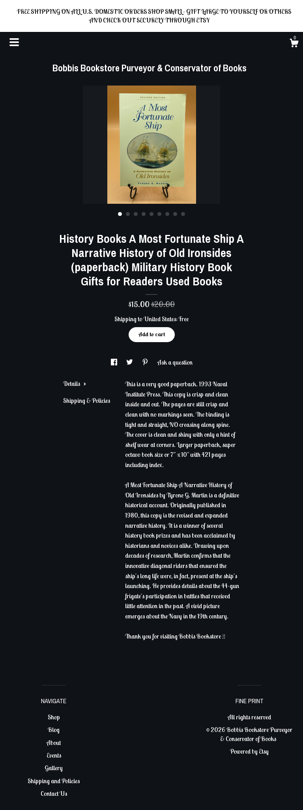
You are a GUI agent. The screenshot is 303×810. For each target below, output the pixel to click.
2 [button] (128, 214)
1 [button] (120, 214)
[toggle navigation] (14, 42)
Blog (54, 730)
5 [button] (151, 214)
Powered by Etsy (249, 751)
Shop (54, 717)
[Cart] (294, 44)
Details (74, 383)
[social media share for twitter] (130, 362)
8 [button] (175, 214)
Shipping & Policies (86, 400)
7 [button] (167, 214)
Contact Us (54, 793)
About (54, 743)
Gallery (54, 768)
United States (160, 319)
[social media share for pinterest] (146, 362)
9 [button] (183, 214)
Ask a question (175, 362)
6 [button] (159, 214)
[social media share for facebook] (114, 362)
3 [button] (136, 214)
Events (54, 755)
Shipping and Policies (54, 781)
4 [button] (144, 214)
